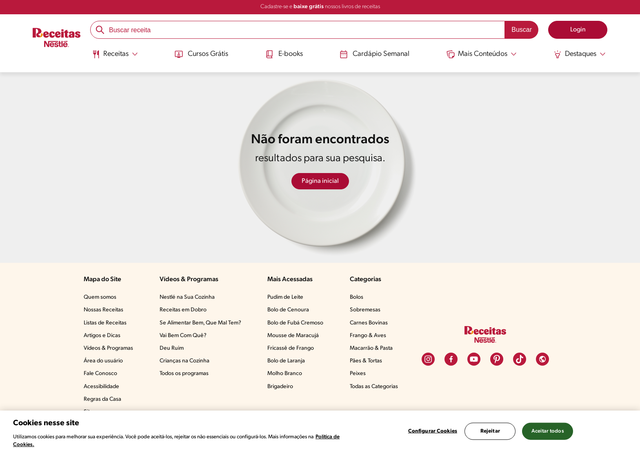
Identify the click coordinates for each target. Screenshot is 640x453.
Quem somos (100, 297)
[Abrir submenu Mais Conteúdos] (482, 54)
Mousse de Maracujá (293, 336)
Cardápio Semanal (374, 54)
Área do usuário (103, 361)
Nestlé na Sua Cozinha (187, 297)
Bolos (356, 297)
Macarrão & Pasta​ (371, 348)
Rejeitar (490, 431)
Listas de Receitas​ (105, 323)
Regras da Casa (102, 399)
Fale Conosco (100, 374)
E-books (284, 54)
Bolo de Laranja (286, 361)
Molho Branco (284, 374)
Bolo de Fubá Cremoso (295, 323)
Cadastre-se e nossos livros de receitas (320, 7)
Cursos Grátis (201, 54)
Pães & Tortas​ (366, 361)
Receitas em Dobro (183, 310)
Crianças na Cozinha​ (184, 361)
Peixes (358, 374)
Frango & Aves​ (368, 336)
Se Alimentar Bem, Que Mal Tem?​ (200, 323)
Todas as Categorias (374, 387)
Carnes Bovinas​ (369, 323)
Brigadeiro (280, 387)
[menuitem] (115, 57)
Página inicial (320, 181)
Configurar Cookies (432, 431)
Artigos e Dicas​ (102, 336)
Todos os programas (184, 374)
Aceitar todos (547, 431)
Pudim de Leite (285, 297)
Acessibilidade (101, 387)
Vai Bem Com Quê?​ (183, 336)
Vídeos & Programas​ (108, 348)
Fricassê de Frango (290, 348)
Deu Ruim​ (172, 348)
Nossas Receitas (103, 310)
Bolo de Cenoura (288, 310)
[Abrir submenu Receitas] (115, 54)
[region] (320, 432)
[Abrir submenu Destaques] (579, 54)
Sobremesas (365, 310)
